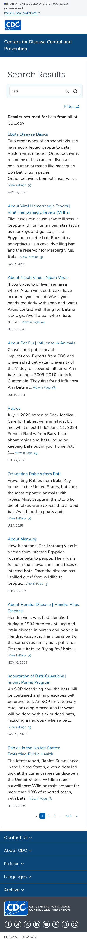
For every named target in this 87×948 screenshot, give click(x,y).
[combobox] (44, 91)
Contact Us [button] (18, 838)
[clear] (67, 90)
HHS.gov (11, 937)
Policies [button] (14, 864)
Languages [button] (18, 877)
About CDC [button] (18, 851)
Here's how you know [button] (22, 12)
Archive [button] (14, 890)
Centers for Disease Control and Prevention (38, 45)
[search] (75, 90)
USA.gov (30, 937)
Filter (71, 106)
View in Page (20, 185)
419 (68, 816)
